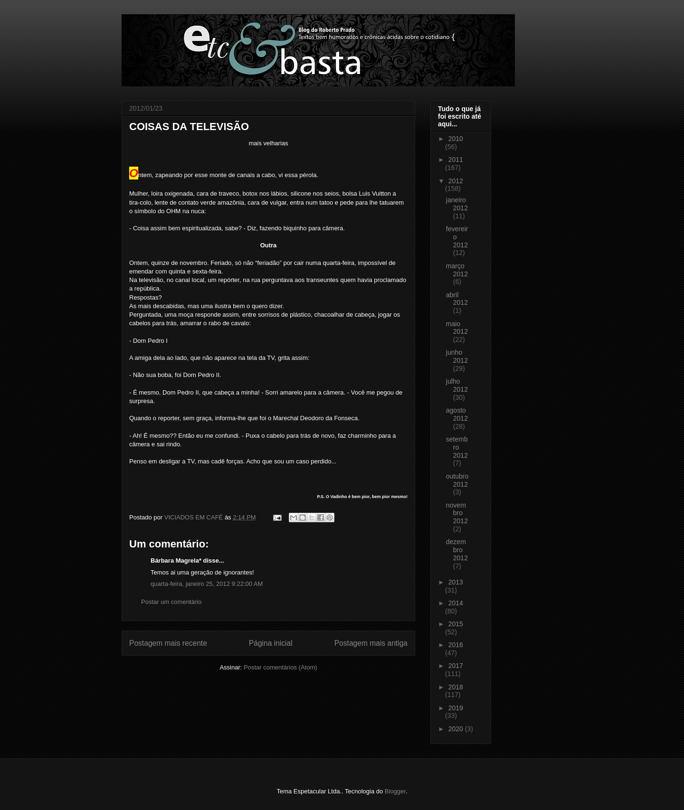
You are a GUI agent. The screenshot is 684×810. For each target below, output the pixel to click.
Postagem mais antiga (371, 643)
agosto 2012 (457, 414)
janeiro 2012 (457, 204)
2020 (456, 729)
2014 (455, 603)
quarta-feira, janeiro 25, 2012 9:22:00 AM (207, 583)
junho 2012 (457, 356)
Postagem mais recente (168, 643)
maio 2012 (457, 328)
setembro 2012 (457, 447)
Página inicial (271, 643)
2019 (455, 708)
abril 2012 (457, 299)
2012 (455, 181)
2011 (455, 159)
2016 (455, 645)
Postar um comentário (171, 601)
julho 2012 (457, 385)
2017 (455, 665)
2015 (455, 624)
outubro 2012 (457, 480)
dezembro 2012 (457, 550)
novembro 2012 (457, 513)
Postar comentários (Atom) (280, 667)
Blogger (395, 791)
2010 (455, 138)
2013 (455, 582)
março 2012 (457, 270)
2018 (455, 687)
